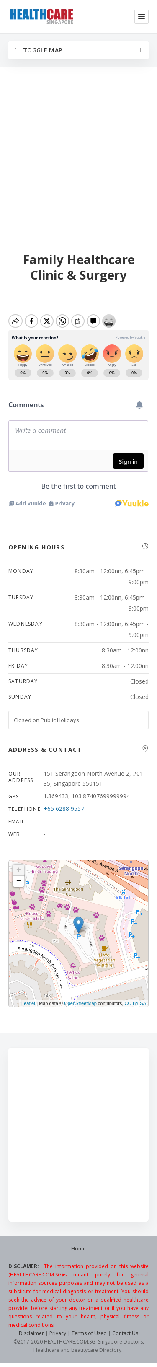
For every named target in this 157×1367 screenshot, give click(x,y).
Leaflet (28, 1003)
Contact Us (125, 1333)
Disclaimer (31, 1333)
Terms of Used (89, 1333)
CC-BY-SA (135, 1003)
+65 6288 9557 (64, 809)
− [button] (18, 881)
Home (78, 1248)
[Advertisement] (78, 160)
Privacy (57, 1333)
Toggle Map (38, 50)
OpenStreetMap (80, 1003)
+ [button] (18, 870)
